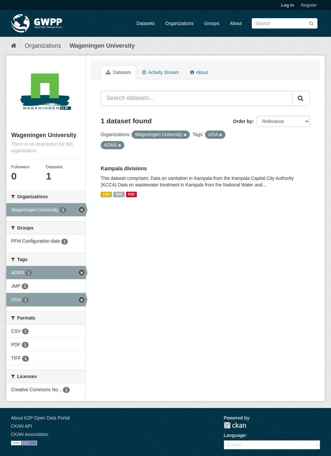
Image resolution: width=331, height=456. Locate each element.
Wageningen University (102, 45)
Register (309, 5)
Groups (211, 23)
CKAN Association (29, 434)
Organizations (179, 23)
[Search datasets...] (197, 98)
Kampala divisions (124, 168)
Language (234, 435)
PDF (131, 194)
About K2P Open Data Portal (40, 417)
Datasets (146, 23)
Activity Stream (160, 72)
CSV (106, 194)
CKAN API (21, 426)
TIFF (118, 194)
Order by (242, 121)
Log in (287, 5)
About (236, 23)
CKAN (235, 425)
